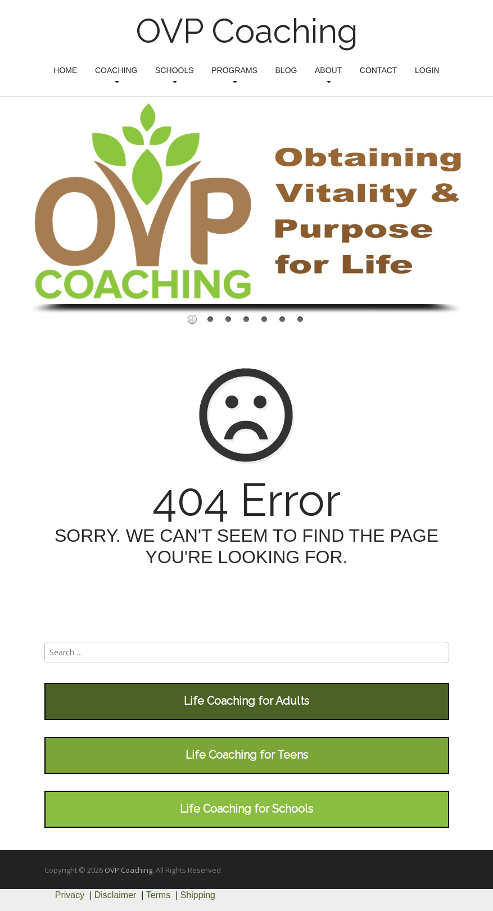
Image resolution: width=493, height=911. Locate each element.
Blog (286, 70)
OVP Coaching (246, 31)
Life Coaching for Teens (247, 755)
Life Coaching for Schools (246, 808)
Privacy (69, 895)
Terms (158, 895)
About (328, 74)
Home (65, 70)
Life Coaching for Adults (246, 701)
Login (427, 70)
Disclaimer (115, 895)
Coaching (116, 74)
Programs (234, 74)
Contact (378, 70)
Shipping (197, 895)
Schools (174, 74)
